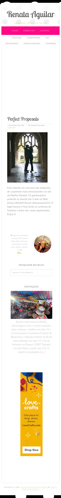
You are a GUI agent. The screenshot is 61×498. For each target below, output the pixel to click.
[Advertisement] (30, 81)
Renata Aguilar (30, 14)
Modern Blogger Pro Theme (34, 487)
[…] (43, 351)
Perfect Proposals (23, 119)
